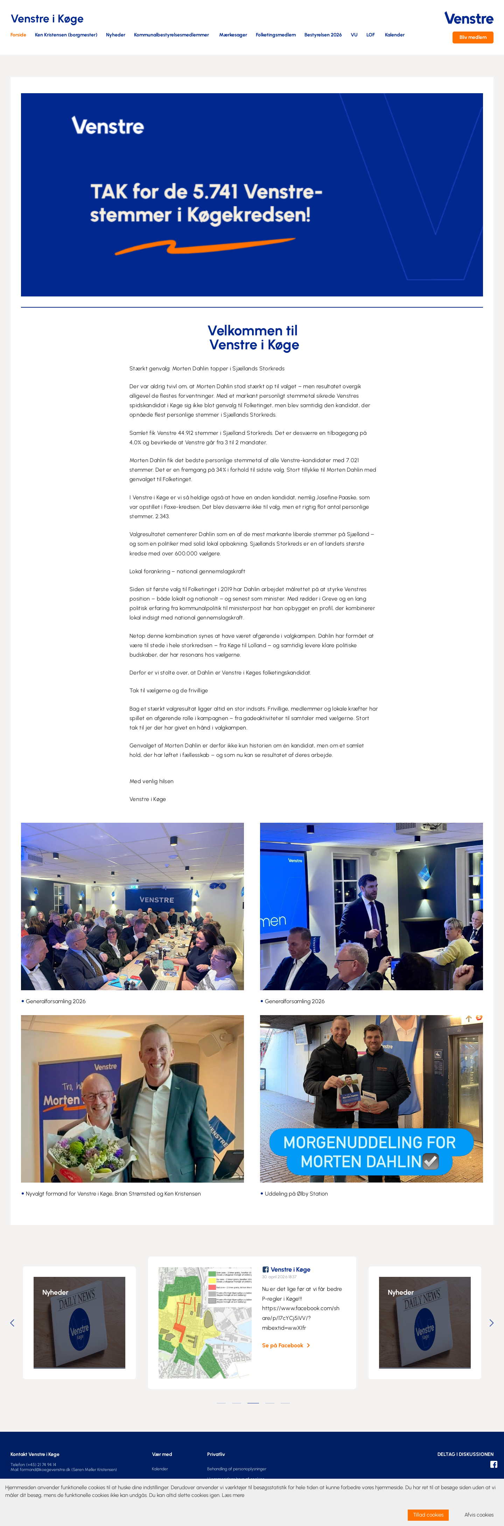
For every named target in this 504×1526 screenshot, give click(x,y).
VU (354, 35)
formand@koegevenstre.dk (45, 1469)
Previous (13, 1323)
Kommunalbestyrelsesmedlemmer (171, 35)
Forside (18, 35)
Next (492, 1323)
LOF (370, 35)
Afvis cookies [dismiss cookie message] (478, 1515)
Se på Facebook (286, 1345)
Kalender (395, 35)
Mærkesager (233, 35)
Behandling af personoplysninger (236, 1468)
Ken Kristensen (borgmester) (66, 35)
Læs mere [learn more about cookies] (233, 1495)
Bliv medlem (473, 37)
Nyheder (115, 35)
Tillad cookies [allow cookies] (428, 1515)
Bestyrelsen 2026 (323, 35)
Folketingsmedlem (276, 35)
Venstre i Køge (294, 1269)
